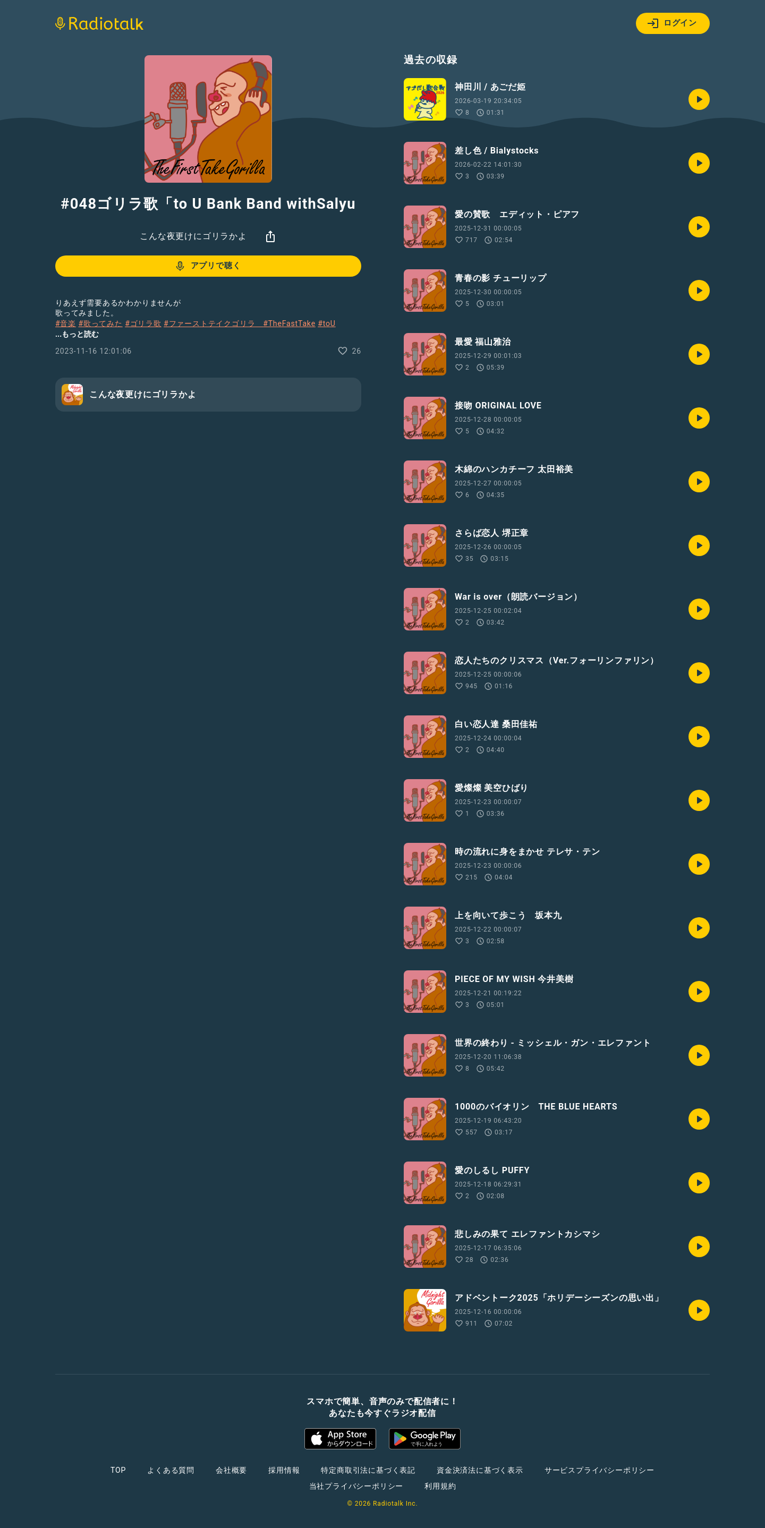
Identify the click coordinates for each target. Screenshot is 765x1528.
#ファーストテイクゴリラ (213, 323)
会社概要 (231, 1470)
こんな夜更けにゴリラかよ (193, 236)
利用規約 (440, 1486)
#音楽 (65, 323)
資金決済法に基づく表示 (480, 1470)
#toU (327, 323)
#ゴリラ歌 (143, 323)
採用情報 (284, 1470)
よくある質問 (170, 1470)
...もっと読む (77, 334)
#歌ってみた (100, 323)
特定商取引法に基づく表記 (368, 1470)
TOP (118, 1470)
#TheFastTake (289, 323)
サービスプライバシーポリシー (599, 1470)
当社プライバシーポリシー (356, 1486)
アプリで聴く (207, 266)
